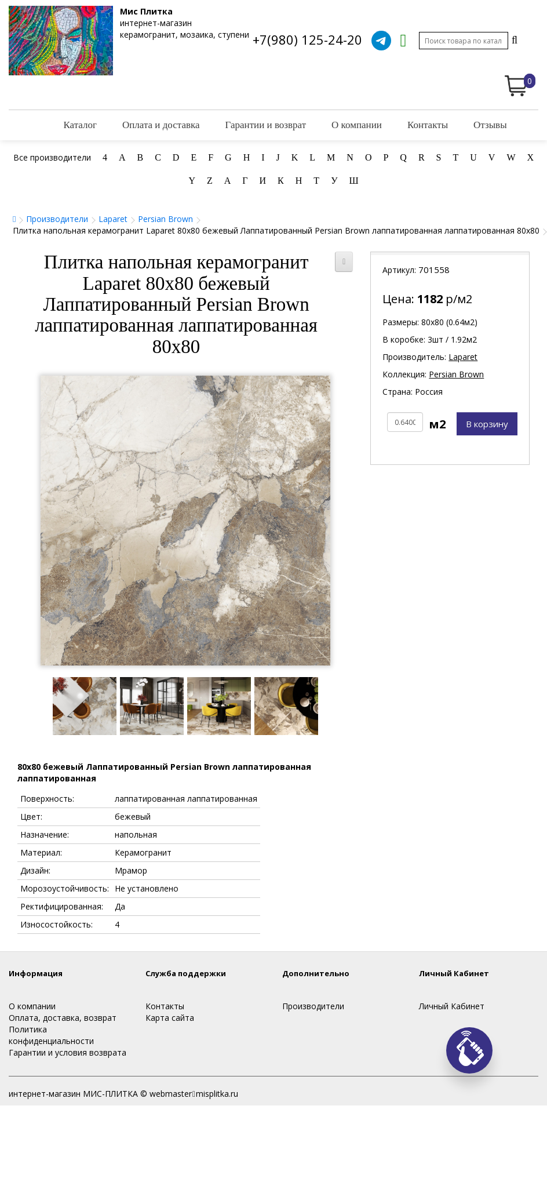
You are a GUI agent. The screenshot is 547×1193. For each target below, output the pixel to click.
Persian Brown (165, 218)
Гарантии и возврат (266, 124)
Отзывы (490, 124)
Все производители (52, 157)
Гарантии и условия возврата (67, 1052)
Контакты (427, 124)
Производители (57, 218)
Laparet (113, 218)
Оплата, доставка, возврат (62, 1017)
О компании (356, 124)
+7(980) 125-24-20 (307, 39)
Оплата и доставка (161, 124)
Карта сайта (169, 1017)
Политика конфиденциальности (51, 1035)
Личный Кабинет (451, 1006)
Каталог (80, 124)
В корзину (487, 424)
